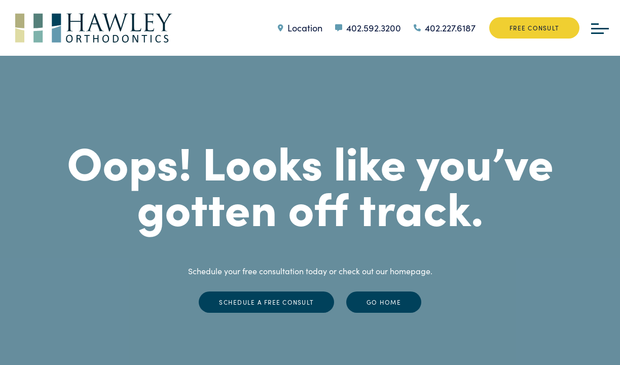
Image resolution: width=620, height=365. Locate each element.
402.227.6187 (445, 28)
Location (300, 28)
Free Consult (534, 28)
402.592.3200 (368, 28)
